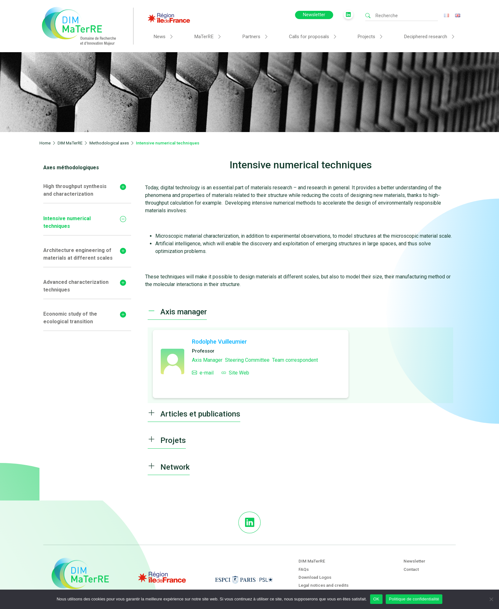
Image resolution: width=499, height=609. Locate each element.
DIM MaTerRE (312, 561)
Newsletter (314, 15)
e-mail (203, 373)
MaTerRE (204, 36)
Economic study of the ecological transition (70, 318)
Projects (366, 36)
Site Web (235, 373)
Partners (251, 36)
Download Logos (315, 577)
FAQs (304, 569)
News (159, 36)
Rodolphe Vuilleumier (219, 341)
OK (376, 599)
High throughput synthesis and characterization (75, 190)
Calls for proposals (309, 36)
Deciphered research (425, 36)
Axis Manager (207, 360)
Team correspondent (295, 360)
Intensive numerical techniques (67, 222)
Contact (411, 569)
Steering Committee (247, 360)
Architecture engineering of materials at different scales (78, 254)
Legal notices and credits (323, 585)
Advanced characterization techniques (76, 286)
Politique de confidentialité (414, 599)
